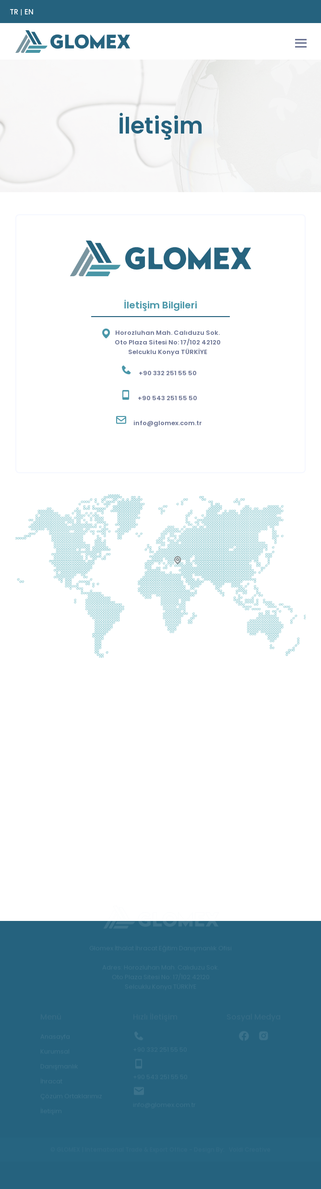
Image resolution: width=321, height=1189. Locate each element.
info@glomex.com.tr (167, 423)
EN (29, 12)
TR (14, 12)
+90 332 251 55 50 (168, 373)
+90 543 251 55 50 (167, 398)
